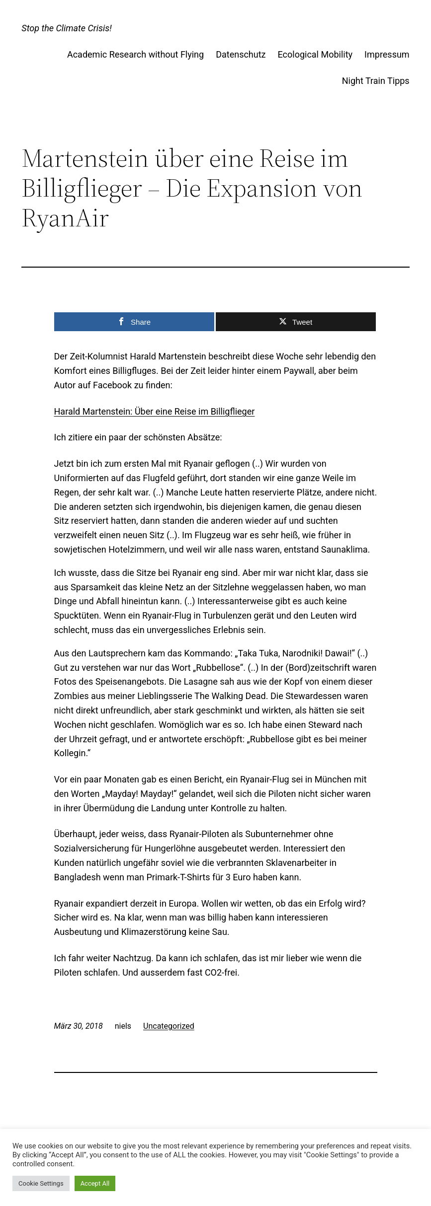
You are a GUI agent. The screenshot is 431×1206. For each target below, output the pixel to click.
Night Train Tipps (376, 80)
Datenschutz (240, 54)
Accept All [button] (95, 1183)
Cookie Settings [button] (41, 1183)
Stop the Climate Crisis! (66, 28)
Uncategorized (168, 1026)
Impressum (387, 54)
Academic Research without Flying (135, 54)
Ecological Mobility (315, 54)
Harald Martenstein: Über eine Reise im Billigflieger (154, 411)
